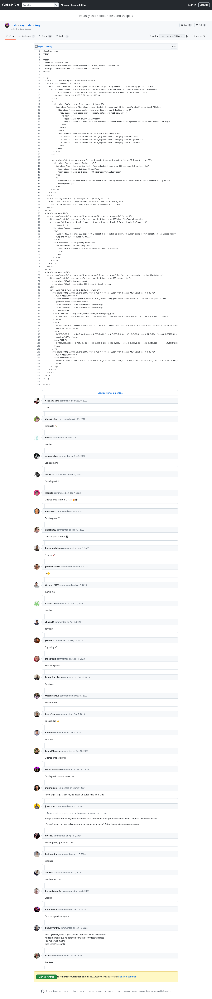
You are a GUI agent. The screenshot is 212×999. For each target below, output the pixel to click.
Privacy (75, 991)
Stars (45, 36)
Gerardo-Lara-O (53, 769)
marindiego (51, 787)
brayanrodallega (53, 548)
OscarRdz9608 (52, 695)
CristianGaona (52, 400)
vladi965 (49, 492)
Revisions (26, 36)
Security (83, 991)
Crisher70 (50, 603)
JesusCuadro (51, 714)
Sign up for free (46, 976)
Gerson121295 (52, 585)
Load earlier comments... (110, 392)
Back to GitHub (78, 5)
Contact (118, 991)
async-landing (30, 25)
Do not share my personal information (155, 991)
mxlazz (48, 437)
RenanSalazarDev (54, 891)
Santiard (49, 955)
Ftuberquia (50, 658)
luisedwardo (51, 909)
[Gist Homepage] (10, 5)
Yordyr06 (49, 474)
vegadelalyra (51, 456)
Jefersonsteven (52, 566)
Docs (110, 991)
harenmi (49, 732)
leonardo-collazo (53, 677)
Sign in (192, 4)
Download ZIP (199, 36)
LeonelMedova (52, 751)
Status (91, 991)
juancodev (50, 806)
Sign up (204, 4)
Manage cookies (130, 991)
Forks (62, 36)
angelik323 (50, 529)
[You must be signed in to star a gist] (186, 25)
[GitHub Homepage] (42, 991)
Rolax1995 (50, 511)
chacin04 (49, 622)
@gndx (54, 934)
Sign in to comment (127, 976)
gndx (14, 25)
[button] (186, 36)
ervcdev (49, 835)
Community (101, 991)
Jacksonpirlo (51, 854)
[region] (106, 218)
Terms (66, 991)
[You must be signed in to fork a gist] (200, 25)
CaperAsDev (51, 419)
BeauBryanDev (52, 927)
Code (10, 36)
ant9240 (49, 872)
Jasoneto (49, 640)
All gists (65, 5)
